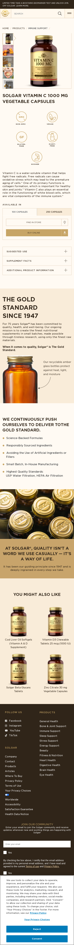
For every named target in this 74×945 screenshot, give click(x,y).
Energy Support (49, 745)
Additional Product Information (37, 270)
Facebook (13, 720)
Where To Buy (13, 776)
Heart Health (48, 760)
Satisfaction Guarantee (19, 809)
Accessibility (13, 804)
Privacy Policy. (51, 866)
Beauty (44, 750)
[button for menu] (69, 13)
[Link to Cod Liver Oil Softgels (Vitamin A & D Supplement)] (19, 627)
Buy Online (34, 232)
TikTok (11, 735)
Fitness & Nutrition (51, 755)
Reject (37, 929)
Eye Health (46, 775)
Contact (10, 761)
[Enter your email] (37, 844)
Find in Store (33, 222)
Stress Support (49, 740)
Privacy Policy (13, 781)
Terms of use (32, 866)
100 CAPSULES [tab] (20, 212)
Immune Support (50, 731)
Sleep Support (48, 736)
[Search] (60, 14)
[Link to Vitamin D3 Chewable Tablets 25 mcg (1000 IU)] (56, 625)
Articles (10, 771)
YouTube (12, 730)
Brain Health (47, 770)
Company (11, 756)
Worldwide (11, 799)
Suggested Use (37, 251)
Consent (37, 938)
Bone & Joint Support (53, 726)
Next (9, 85)
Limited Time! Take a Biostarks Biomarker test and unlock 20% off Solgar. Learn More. (35, 4)
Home (6, 28)
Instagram (13, 725)
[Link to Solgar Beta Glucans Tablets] (19, 673)
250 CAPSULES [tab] (54, 212)
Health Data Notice (17, 814)
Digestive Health (50, 765)
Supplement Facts (37, 261)
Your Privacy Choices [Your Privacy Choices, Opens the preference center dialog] (37, 919)
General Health (49, 721)
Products (19, 28)
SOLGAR (11, 747)
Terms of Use (13, 785)
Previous (9, 37)
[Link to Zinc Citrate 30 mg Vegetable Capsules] (56, 673)
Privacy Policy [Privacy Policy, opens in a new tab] (38, 913)
